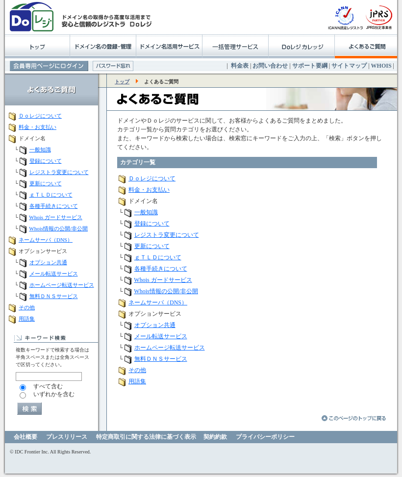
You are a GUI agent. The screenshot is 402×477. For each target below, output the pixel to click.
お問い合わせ (270, 65)
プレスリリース (66, 436)
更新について (45, 183)
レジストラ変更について (59, 172)
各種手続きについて (53, 206)
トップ (122, 81)
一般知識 (40, 149)
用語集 (27, 319)
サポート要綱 (309, 65)
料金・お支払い (37, 127)
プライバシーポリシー (265, 436)
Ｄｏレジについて (40, 116)
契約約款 (215, 436)
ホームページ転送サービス (61, 285)
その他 (27, 307)
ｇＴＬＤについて (51, 195)
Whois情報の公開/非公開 (58, 228)
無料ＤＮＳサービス (53, 296)
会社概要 (25, 436)
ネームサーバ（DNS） (46, 240)
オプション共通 (48, 262)
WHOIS (381, 65)
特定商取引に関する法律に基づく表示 (146, 436)
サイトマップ (349, 65)
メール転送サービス (53, 273)
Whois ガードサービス (55, 217)
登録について (45, 161)
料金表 (240, 65)
